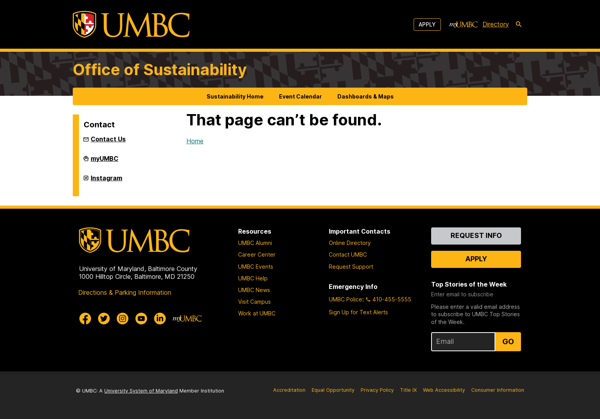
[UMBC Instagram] (122, 318)
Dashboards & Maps (365, 96)
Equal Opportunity (333, 390)
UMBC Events (255, 266)
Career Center (256, 254)
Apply (427, 24)
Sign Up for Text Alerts (358, 312)
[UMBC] (131, 24)
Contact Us (108, 139)
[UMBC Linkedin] (159, 318)
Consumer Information (497, 390)
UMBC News (254, 290)
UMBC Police (345, 299)
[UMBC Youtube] (141, 318)
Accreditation (289, 390)
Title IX (408, 390)
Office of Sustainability (160, 69)
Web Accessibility (444, 390)
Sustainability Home (235, 96)
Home (195, 141)
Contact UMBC (348, 254)
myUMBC (104, 161)
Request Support (351, 266)
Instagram (106, 181)
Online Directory (350, 242)
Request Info (476, 235)
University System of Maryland (141, 391)
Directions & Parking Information (124, 292)
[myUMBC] (463, 24)
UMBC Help (253, 278)
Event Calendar (300, 96)
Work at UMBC (256, 313)
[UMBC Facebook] (85, 318)
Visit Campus (254, 301)
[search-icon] (518, 24)
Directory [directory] (495, 24)
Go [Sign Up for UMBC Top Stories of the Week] (508, 341)
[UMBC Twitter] (103, 318)
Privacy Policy (377, 390)
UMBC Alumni (255, 242)
